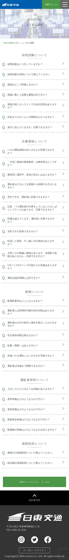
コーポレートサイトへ (34, 550)
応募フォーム (51, 4)
